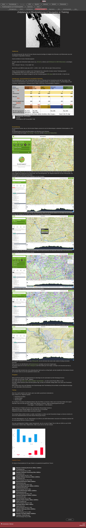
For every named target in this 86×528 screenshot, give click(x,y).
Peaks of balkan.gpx (21, 501)
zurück (70, 519)
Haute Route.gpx (20, 506)
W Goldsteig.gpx (20, 469)
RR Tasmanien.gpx (21, 496)
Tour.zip (18, 117)
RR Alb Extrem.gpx (21, 483)
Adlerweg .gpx (19, 510)
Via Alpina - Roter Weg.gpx (23, 515)
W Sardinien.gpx (20, 474)
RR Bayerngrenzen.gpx (22, 487)
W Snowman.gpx (20, 478)
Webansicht (82, 525)
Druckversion (5, 523)
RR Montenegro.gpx (21, 492)
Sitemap (11, 523)
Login (83, 523)
